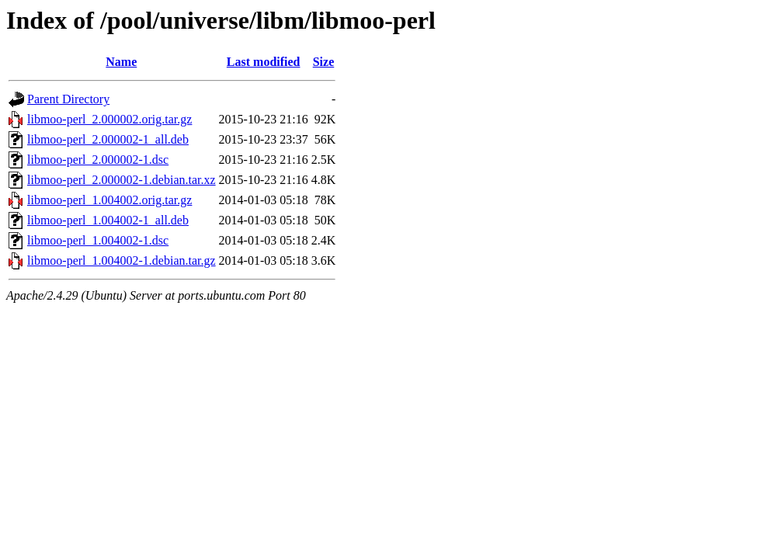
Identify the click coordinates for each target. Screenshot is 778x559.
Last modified (263, 61)
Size (324, 61)
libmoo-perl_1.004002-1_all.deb (108, 220)
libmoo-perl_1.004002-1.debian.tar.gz (121, 260)
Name (121, 61)
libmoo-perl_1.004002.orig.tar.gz (109, 200)
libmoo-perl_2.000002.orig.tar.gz (109, 119)
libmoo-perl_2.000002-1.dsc (97, 159)
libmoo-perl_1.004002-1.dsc (97, 240)
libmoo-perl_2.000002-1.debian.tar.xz (121, 179)
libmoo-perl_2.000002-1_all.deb (108, 139)
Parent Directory (68, 99)
